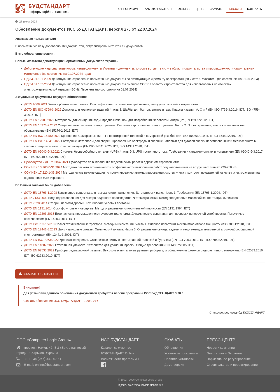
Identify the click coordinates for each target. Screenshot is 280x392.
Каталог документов (116, 347)
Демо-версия (174, 364)
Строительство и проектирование (232, 364)
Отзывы (184, 8)
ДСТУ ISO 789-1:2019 (39, 224)
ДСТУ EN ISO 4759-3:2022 (42, 109)
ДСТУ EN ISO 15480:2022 (42, 136)
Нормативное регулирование (229, 359)
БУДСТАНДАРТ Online (118, 353)
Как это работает (158, 8)
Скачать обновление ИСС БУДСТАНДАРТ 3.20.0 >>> (60, 301)
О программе (128, 8)
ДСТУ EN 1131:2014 (38, 208)
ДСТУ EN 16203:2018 (39, 213)
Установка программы (181, 353)
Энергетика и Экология (224, 353)
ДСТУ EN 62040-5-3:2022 (42, 151)
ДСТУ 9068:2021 (35, 104)
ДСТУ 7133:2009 (35, 198)
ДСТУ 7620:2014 (35, 203)
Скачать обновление (39, 274)
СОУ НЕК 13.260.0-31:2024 (43, 167)
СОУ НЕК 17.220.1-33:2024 (43, 172)
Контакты (254, 8)
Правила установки (179, 359)
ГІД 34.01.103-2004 (37, 84)
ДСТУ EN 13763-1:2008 (40, 192)
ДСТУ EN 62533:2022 (39, 250)
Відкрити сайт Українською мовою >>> (140, 385)
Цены (200, 8)
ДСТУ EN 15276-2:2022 (40, 125)
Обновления (173, 347)
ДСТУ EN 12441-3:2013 (40, 229)
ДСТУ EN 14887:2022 (39, 245)
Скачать (216, 8)
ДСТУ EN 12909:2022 (39, 120)
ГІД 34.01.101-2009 (37, 79)
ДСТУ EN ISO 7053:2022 (41, 240)
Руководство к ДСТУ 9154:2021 (46, 162)
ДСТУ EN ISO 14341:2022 (42, 141)
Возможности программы (120, 359)
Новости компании (221, 347)
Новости (235, 8)
